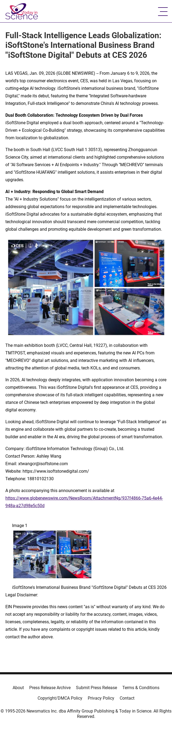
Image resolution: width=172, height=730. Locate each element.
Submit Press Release (96, 687)
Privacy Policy (101, 698)
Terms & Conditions (140, 687)
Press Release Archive (50, 687)
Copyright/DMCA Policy (60, 698)
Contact (127, 698)
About (18, 687)
